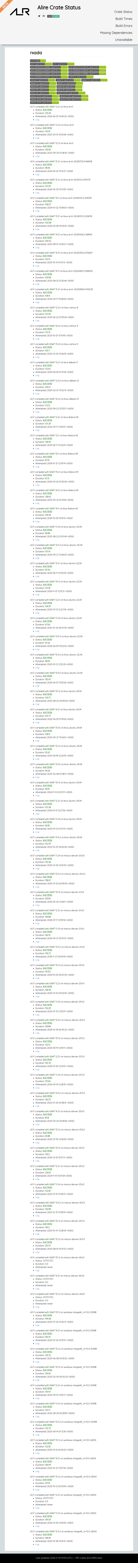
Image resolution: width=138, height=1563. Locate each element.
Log (37, 119)
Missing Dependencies (116, 33)
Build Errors (123, 26)
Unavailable (123, 40)
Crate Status (123, 12)
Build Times (123, 19)
